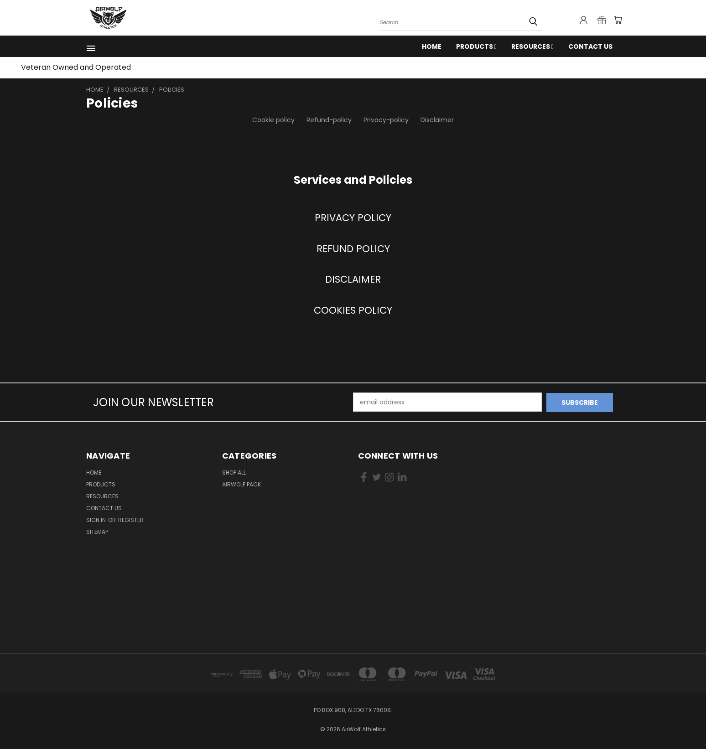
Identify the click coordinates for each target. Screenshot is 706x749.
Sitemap (97, 531)
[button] (353, 217)
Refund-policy (329, 119)
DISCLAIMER (353, 279)
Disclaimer (437, 119)
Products (476, 46)
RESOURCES (532, 46)
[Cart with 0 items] (617, 20)
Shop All (234, 472)
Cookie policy (273, 119)
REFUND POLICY (353, 248)
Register (131, 519)
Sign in (96, 519)
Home (431, 46)
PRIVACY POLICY (353, 217)
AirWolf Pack (241, 484)
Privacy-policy (386, 119)
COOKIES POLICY (353, 310)
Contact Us (590, 46)
